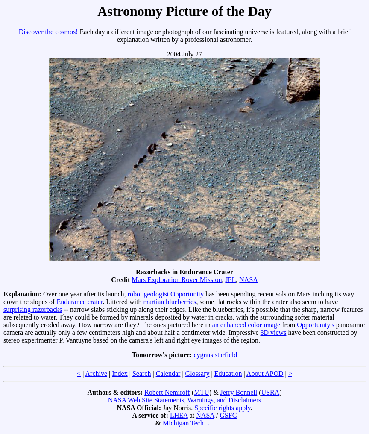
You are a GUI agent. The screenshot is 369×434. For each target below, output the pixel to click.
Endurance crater (79, 301)
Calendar (168, 373)
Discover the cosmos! (48, 31)
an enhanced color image (246, 324)
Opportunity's (315, 324)
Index (119, 373)
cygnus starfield (215, 354)
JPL (230, 279)
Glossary (197, 373)
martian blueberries (169, 301)
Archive (96, 373)
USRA (270, 392)
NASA (248, 279)
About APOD (265, 373)
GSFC (228, 415)
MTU (201, 392)
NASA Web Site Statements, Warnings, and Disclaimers (184, 400)
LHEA (179, 415)
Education (228, 373)
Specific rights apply (222, 407)
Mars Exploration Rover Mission (177, 279)
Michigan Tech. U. (188, 423)
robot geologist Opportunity (166, 294)
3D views (274, 332)
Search (141, 373)
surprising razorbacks (32, 309)
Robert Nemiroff (167, 392)
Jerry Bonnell (239, 392)
